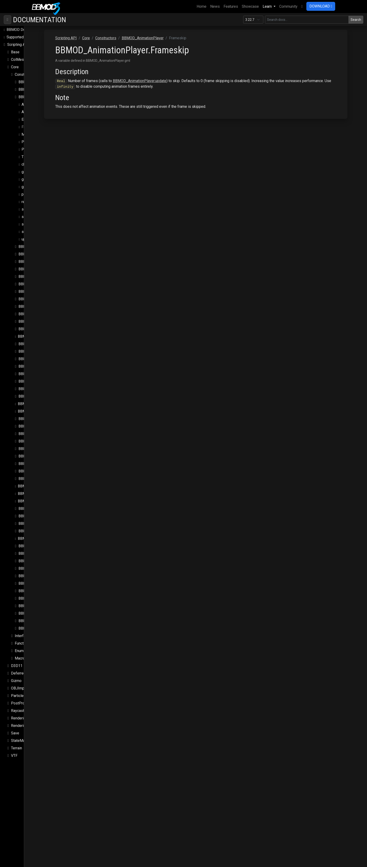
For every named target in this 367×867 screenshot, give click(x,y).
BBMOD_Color (30, 284)
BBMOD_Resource (33, 553)
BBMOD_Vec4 (30, 613)
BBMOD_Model (31, 471)
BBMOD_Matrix (31, 434)
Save (15, 733)
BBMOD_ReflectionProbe (39, 531)
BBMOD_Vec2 (30, 598)
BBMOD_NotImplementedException (47, 486)
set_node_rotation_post (41, 224)
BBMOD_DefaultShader (37, 329)
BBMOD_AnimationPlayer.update (180, 81)
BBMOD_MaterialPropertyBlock (44, 426)
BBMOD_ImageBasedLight (40, 381)
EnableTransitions (36, 119)
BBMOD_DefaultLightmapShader (45, 306)
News (215, 6)
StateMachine (22, 740)
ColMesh (18, 59)
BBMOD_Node (30, 478)
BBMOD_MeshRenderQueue (41, 456)
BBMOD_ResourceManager (41, 561)
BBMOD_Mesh (30, 441)
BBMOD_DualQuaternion (38, 359)
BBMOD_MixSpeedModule (40, 463)
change (27, 164)
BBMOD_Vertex (31, 621)
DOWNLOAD (320, 6)
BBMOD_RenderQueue (37, 546)
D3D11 (16, 666)
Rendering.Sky (22, 725)
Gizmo (16, 680)
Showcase (250, 6)
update (27, 239)
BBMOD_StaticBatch (35, 591)
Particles (18, 695)
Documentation (39, 19)
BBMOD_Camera (32, 276)
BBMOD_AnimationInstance (41, 89)
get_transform (33, 187)
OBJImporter (21, 688)
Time (26, 157)
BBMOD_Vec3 (30, 606)
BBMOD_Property (33, 508)
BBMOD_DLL (29, 351)
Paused (28, 142)
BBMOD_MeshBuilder (36, 448)
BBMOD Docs (18, 29)
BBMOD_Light (30, 396)
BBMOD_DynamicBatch (37, 366)
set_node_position (37, 209)
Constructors (25, 74)
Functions (23, 643)
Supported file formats (25, 37)
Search (356, 20)
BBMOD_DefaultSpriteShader (42, 336)
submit (27, 231)
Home (202, 6)
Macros (21, 658)
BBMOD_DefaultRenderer (39, 321)
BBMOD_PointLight (34, 501)
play (25, 194)
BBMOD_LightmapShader (39, 411)
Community (288, 6)
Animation (30, 104)
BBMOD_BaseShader (36, 269)
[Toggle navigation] (7, 19)
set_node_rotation (37, 216)
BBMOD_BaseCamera (36, 246)
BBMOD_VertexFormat (37, 628)
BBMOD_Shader (31, 568)
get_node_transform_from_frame (49, 179)
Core (15, 67)
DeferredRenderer (26, 673)
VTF (14, 755)
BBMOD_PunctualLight (37, 516)
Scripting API (18, 44)
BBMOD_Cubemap (33, 291)
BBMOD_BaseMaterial (36, 254)
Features (231, 6)
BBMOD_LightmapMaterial (40, 404)
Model (27, 134)
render (27, 202)
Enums (20, 651)
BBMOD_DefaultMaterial (38, 314)
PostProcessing (24, 703)
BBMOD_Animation (34, 82)
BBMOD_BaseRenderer (37, 261)
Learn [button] (268, 6)
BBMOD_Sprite (31, 583)
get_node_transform (38, 172)
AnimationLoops (35, 112)
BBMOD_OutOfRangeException (43, 493)
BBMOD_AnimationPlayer (39, 97)
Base (15, 52)
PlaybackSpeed (34, 149)
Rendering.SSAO (24, 718)
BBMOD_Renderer (33, 538)
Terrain (16, 748)
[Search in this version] (307, 20)
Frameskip (30, 127)
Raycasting (20, 710)
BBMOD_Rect (29, 523)
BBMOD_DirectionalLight (38, 344)
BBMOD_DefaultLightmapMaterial (46, 299)
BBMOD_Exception (34, 374)
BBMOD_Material (32, 419)
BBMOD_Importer (33, 389)
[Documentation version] (253, 20)
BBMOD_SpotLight (34, 576)
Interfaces (23, 636)
